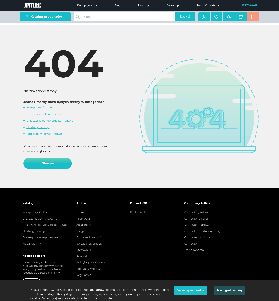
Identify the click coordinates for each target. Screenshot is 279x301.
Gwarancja (173, 5)
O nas (80, 212)
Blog (117, 5)
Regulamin (83, 275)
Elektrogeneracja (37, 127)
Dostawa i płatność (89, 237)
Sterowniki (83, 250)
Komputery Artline (39, 107)
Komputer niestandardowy (202, 231)
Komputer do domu (197, 237)
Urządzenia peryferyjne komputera (49, 120)
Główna (48, 163)
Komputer (191, 243)
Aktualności (84, 225)
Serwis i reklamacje (89, 243)
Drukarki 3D (138, 212)
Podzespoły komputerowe (44, 134)
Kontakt (81, 256)
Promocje (143, 5)
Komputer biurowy (197, 225)
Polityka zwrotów (88, 269)
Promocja (83, 218)
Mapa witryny (31, 243)
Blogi (80, 231)
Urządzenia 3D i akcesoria (43, 114)
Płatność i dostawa (208, 5)
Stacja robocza (194, 250)
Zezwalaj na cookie (190, 290)
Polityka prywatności (90, 262)
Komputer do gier (196, 218)
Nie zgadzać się (229, 290)
